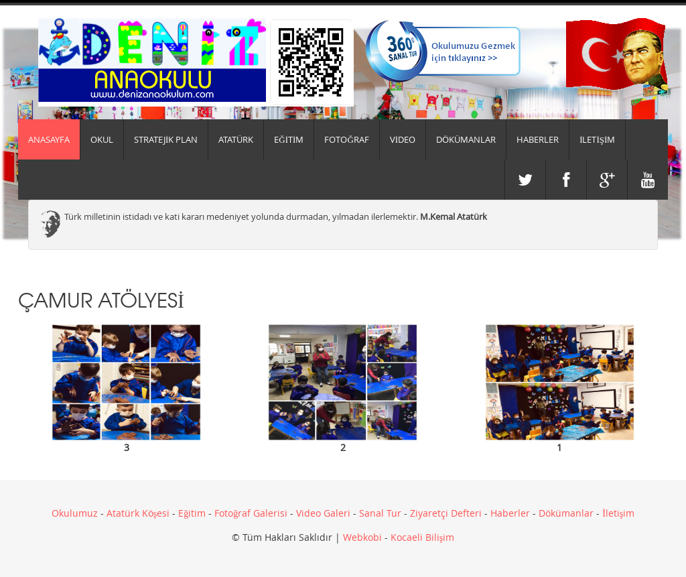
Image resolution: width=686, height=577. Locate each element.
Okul (101, 139)
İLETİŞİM (597, 139)
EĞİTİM (288, 139)
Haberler (510, 513)
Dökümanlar (566, 513)
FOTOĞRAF (346, 139)
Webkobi (362, 537)
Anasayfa (49, 139)
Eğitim (192, 513)
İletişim (618, 513)
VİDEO (402, 139)
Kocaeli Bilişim (422, 537)
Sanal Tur (380, 513)
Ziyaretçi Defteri (446, 513)
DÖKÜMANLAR (466, 139)
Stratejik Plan (166, 139)
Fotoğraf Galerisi (250, 513)
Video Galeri (323, 513)
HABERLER (538, 139)
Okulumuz (75, 513)
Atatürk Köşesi (138, 513)
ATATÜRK (235, 139)
